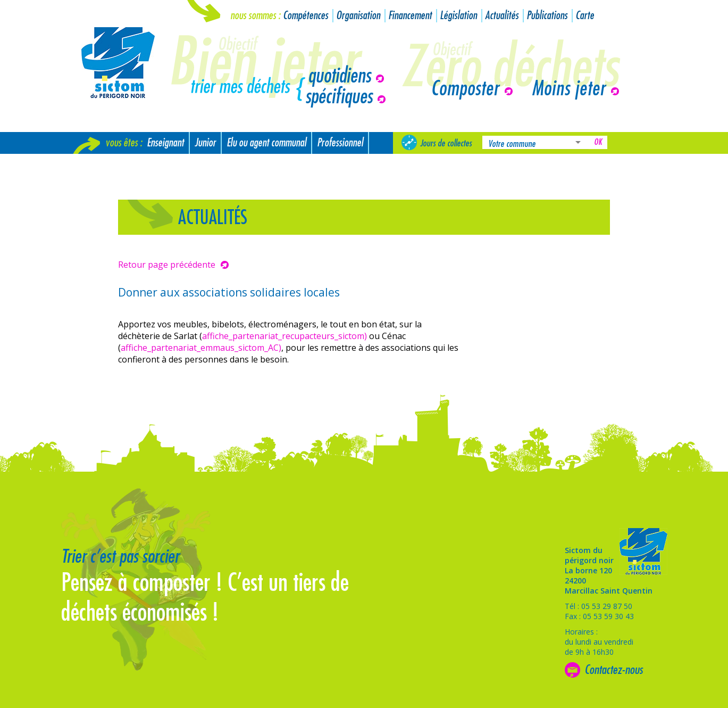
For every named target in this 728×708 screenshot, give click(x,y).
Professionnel (340, 143)
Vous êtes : (123, 143)
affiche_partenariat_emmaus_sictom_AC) (201, 347)
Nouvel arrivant (105, 164)
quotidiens (339, 76)
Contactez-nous (613, 669)
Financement (410, 15)
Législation (458, 15)
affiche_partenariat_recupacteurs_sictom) (284, 336)
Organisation (358, 15)
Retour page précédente (166, 264)
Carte (584, 15)
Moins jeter (569, 89)
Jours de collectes (446, 143)
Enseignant (165, 143)
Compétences (305, 15)
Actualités (501, 15)
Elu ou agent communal (266, 143)
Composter (465, 89)
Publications (546, 15)
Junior (205, 143)
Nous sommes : (255, 15)
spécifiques (338, 97)
